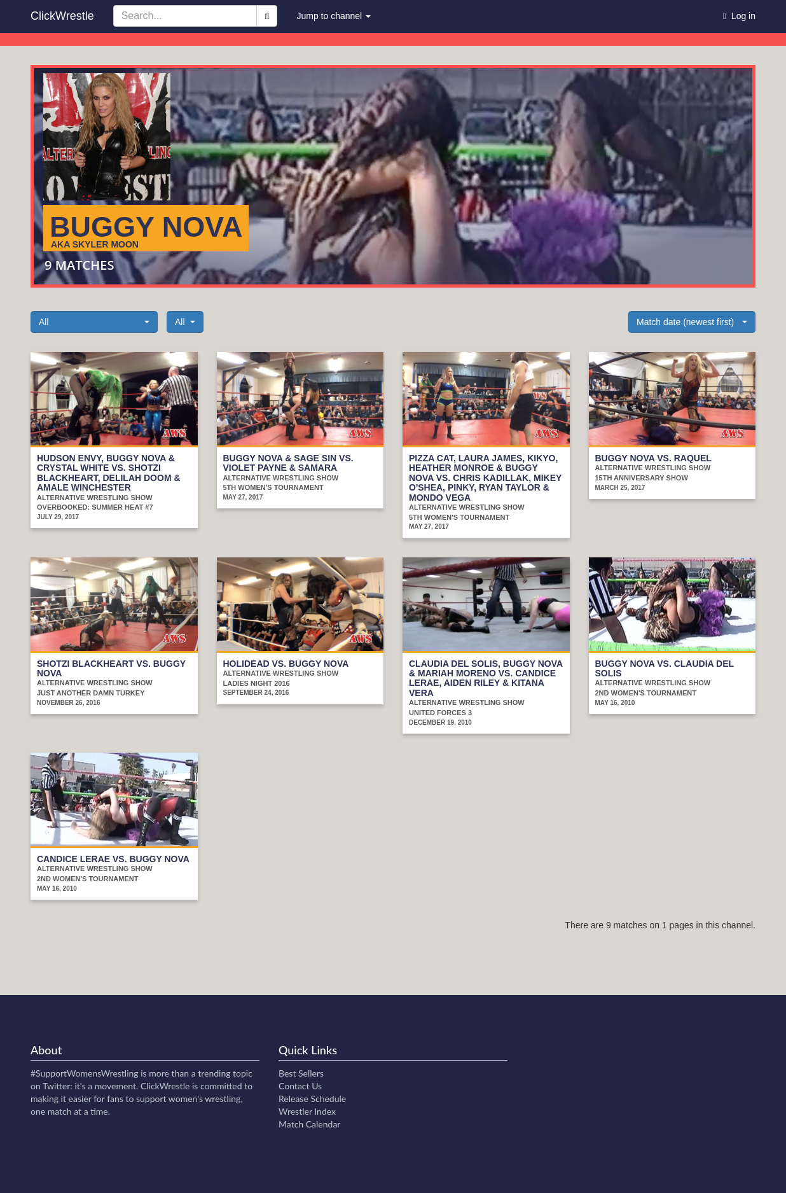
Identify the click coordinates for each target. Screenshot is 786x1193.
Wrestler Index (307, 1111)
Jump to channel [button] (333, 16)
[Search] (267, 16)
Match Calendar (309, 1124)
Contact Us (300, 1085)
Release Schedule (312, 1098)
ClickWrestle (62, 16)
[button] (94, 322)
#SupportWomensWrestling (85, 1073)
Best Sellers (301, 1073)
